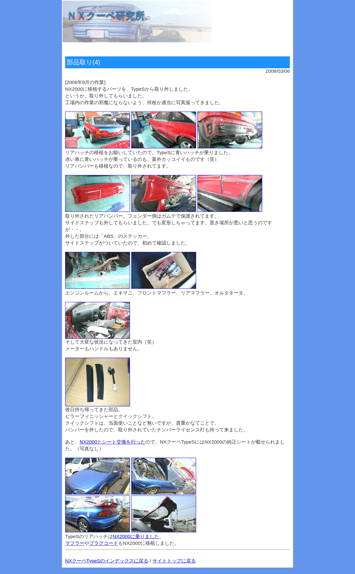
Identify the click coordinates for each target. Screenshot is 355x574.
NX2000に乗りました (136, 536)
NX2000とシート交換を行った (112, 442)
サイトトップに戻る (174, 560)
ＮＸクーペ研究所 (105, 15)
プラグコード (103, 543)
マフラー (74, 543)
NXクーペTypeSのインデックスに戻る (106, 560)
